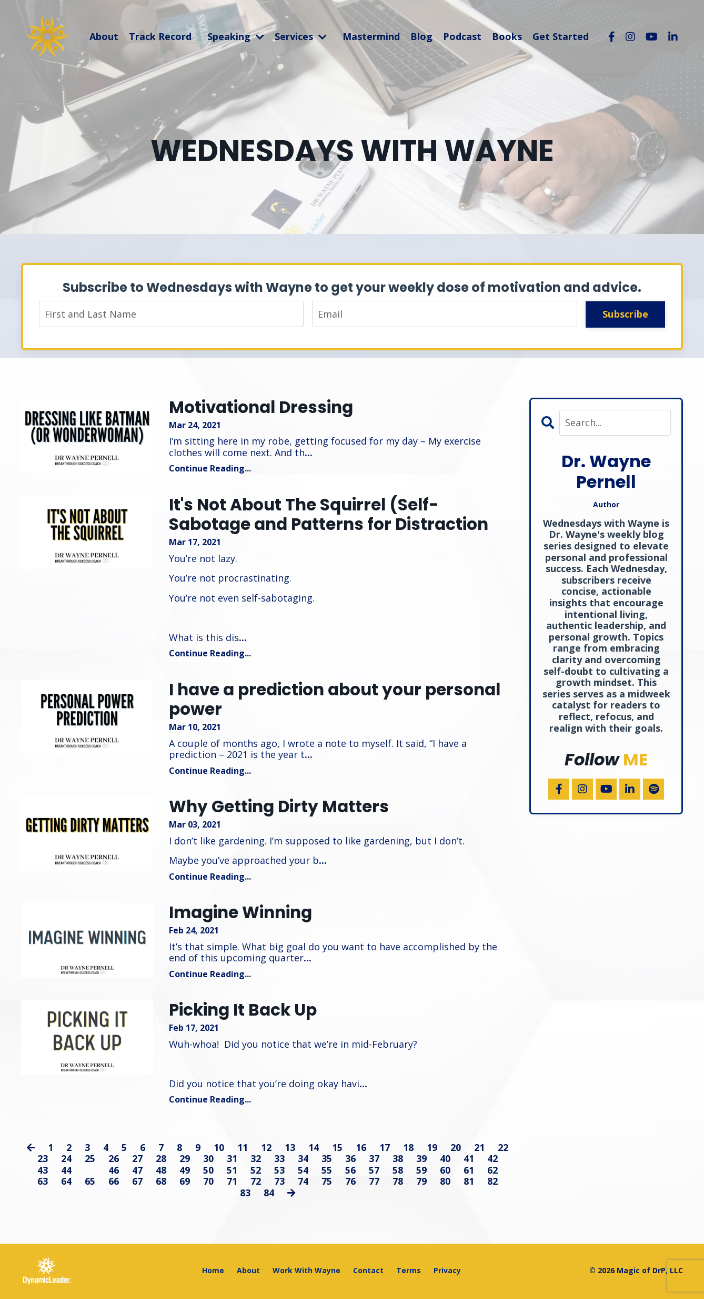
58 (398, 1171)
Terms (408, 1271)
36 (350, 1160)
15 (337, 1149)
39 (421, 1160)
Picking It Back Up (246, 1012)
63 (42, 1183)
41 (469, 1160)
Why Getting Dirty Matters (281, 809)
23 (42, 1160)
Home (213, 1271)
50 (208, 1171)
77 (374, 1183)
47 (137, 1171)
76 (350, 1183)
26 (113, 1160)
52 (255, 1171)
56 (350, 1171)
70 (208, 1183)
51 (232, 1171)
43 (42, 1171)
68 (161, 1183)
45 (90, 1171)
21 (479, 1149)
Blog (421, 36)
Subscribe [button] (625, 314)
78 (398, 1183)
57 (374, 1171)
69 (184, 1183)
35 (326, 1160)
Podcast (462, 36)
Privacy (447, 1271)
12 (266, 1149)
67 (137, 1183)
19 (432, 1149)
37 (374, 1160)
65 (90, 1183)
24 (66, 1160)
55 (326, 1171)
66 (113, 1183)
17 (384, 1149)
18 (408, 1149)
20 (455, 1149)
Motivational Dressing (264, 408)
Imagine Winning (244, 914)
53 (279, 1171)
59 (421, 1171)
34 (303, 1160)
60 (445, 1171)
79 (421, 1183)
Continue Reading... (210, 469)
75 (326, 1183)
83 (244, 1194)
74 (303, 1183)
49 (184, 1171)
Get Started (560, 36)
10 (219, 1149)
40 (445, 1160)
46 (113, 1171)
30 (208, 1160)
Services (301, 36)
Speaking (235, 36)
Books (507, 36)
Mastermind (371, 36)
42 (492, 1160)
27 (137, 1160)
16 (361, 1149)
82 (492, 1183)
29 (184, 1160)
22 (503, 1149)
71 (232, 1183)
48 (161, 1171)
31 (232, 1160)
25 (90, 1160)
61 (469, 1171)
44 (66, 1171)
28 (161, 1160)
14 (313, 1149)
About (103, 36)
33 (279, 1160)
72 (255, 1183)
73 (279, 1183)
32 (255, 1160)
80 (445, 1183)
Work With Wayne (306, 1271)
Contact (368, 1271)
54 (303, 1171)
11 (242, 1149)
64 (66, 1183)
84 (268, 1194)
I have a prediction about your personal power (340, 701)
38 (398, 1160)
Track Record (160, 36)
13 (290, 1149)
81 (469, 1183)
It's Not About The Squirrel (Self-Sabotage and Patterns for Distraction (333, 515)
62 (492, 1171)
